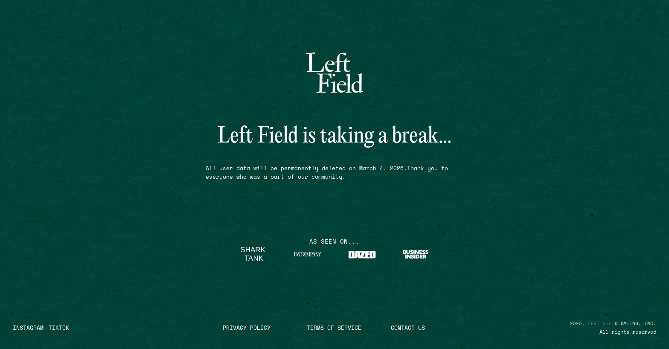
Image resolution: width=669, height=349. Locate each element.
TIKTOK (59, 327)
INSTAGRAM (28, 327)
